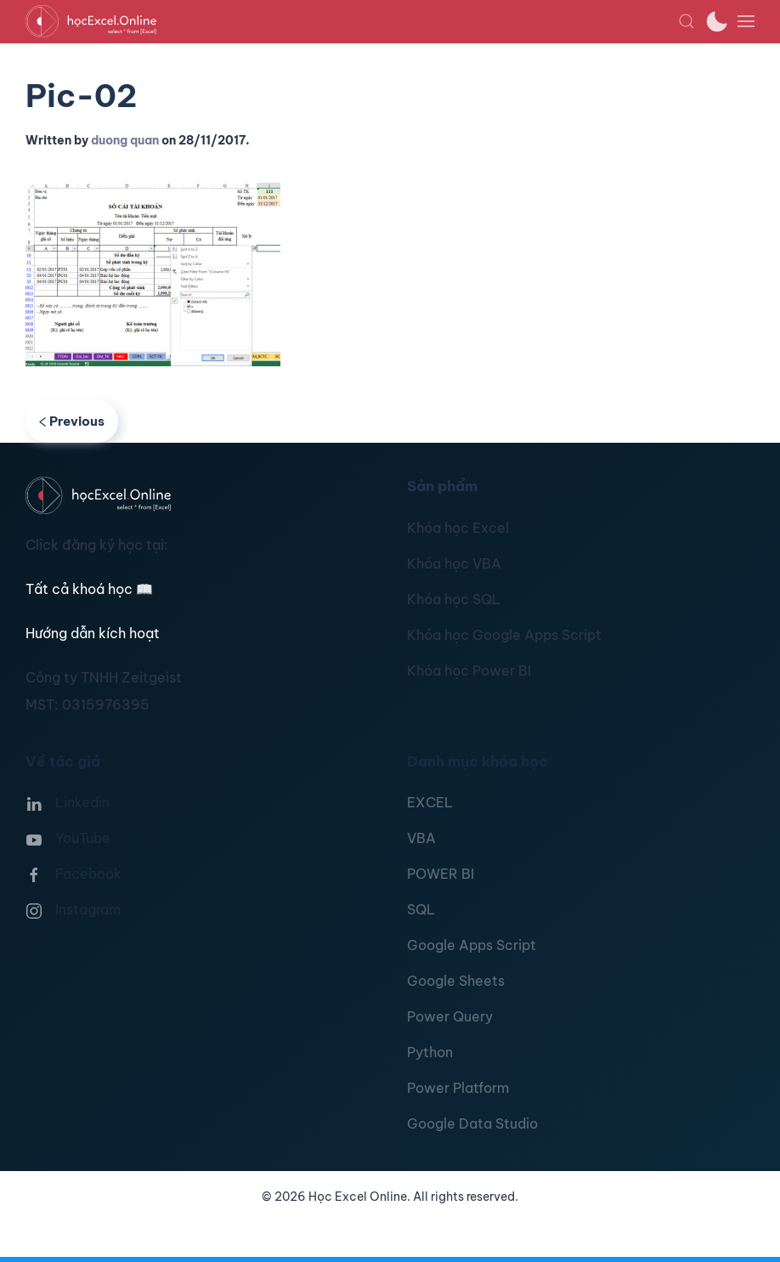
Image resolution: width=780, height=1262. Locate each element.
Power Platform (458, 1087)
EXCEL (430, 802)
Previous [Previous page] (72, 421)
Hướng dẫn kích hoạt (92, 633)
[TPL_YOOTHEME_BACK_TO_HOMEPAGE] (351, 21)
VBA (421, 837)
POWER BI (440, 873)
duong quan (125, 140)
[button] (686, 21)
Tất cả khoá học (89, 588)
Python (430, 1052)
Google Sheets (456, 980)
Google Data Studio (472, 1123)
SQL (421, 909)
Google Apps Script (471, 945)
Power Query (450, 1016)
